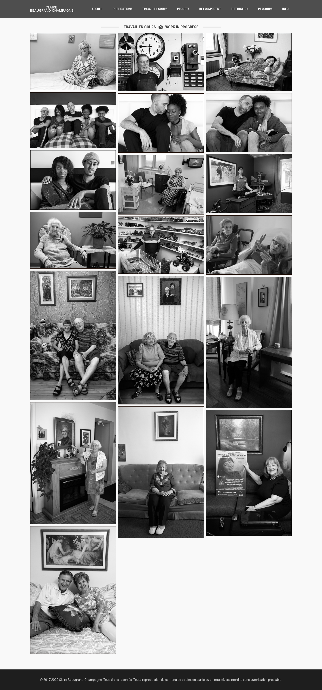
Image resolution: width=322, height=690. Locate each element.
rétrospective (210, 9)
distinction (239, 9)
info (285, 9)
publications (123, 9)
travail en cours (154, 9)
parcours (265, 9)
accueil (97, 9)
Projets (183, 9)
